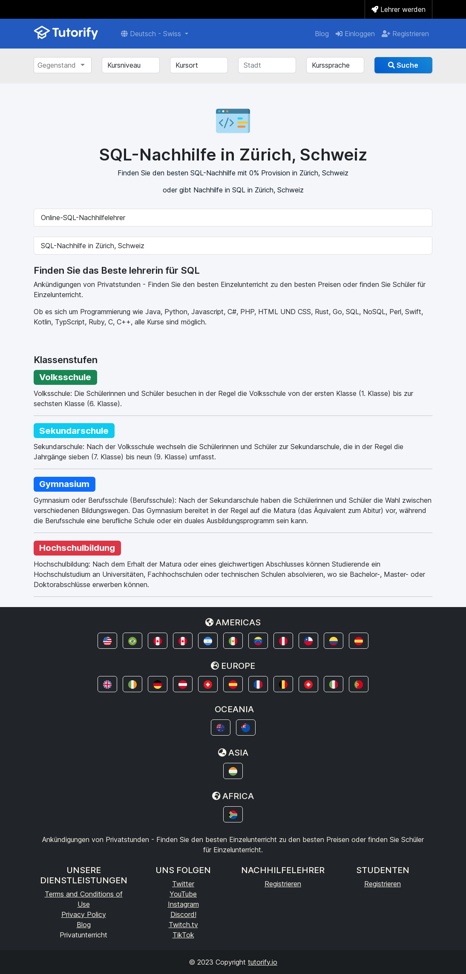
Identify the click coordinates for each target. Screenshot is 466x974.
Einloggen (355, 33)
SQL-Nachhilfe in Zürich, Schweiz (92, 245)
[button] (107, 641)
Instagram (183, 904)
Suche (403, 65)
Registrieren (405, 33)
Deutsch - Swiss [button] (152, 33)
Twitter (183, 883)
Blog (322, 33)
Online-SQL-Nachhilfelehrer (83, 217)
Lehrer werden (398, 9)
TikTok (183, 935)
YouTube (183, 894)
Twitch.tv (183, 924)
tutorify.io (262, 962)
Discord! (183, 914)
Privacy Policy (83, 914)
